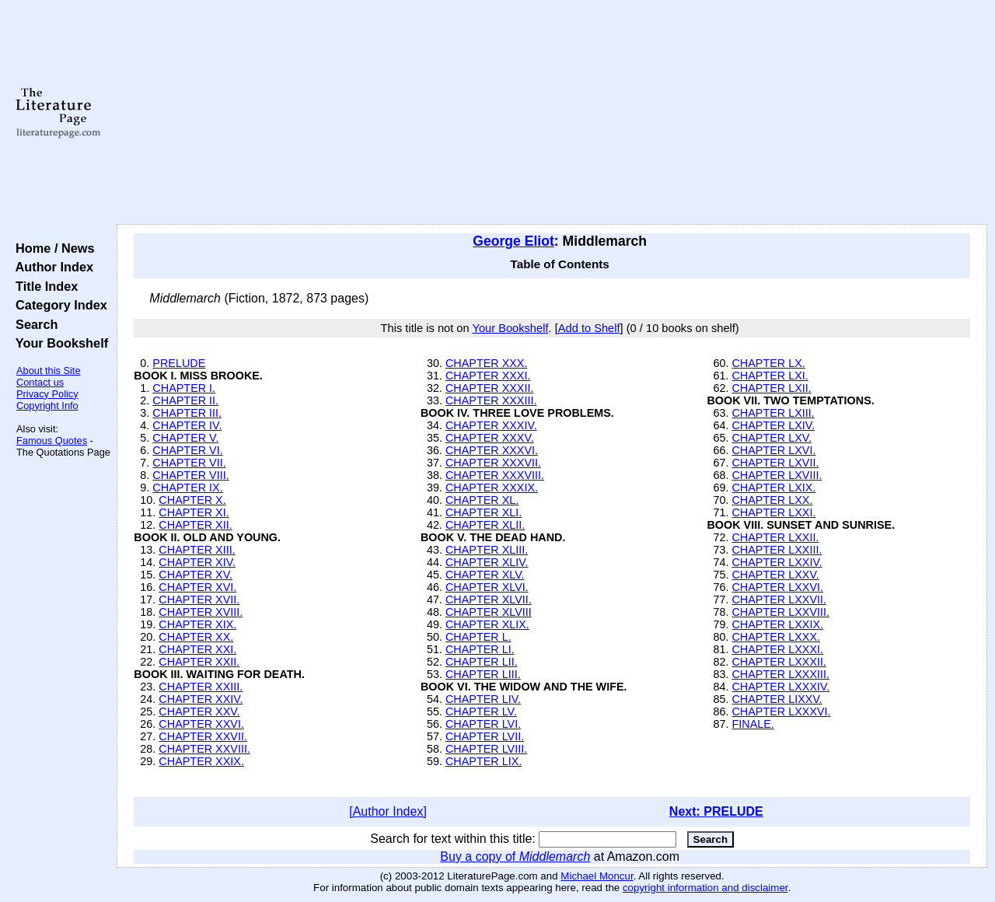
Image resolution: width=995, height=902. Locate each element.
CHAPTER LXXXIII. (780, 674)
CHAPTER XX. (196, 637)
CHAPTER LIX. (483, 761)
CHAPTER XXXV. (489, 438)
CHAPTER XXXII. (489, 388)
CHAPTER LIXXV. (776, 699)
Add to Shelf (589, 328)
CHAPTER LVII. (484, 736)
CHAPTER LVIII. (486, 749)
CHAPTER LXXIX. (777, 624)
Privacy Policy (47, 394)
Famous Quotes (51, 440)
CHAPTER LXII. (771, 388)
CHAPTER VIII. (190, 475)
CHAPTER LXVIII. (776, 475)
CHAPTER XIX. (197, 624)
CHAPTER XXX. (486, 363)
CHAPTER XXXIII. (491, 400)
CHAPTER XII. (195, 525)
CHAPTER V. (185, 438)
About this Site (48, 370)
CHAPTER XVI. (197, 587)
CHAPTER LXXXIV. (780, 686)
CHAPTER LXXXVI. (780, 711)
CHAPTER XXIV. (201, 699)
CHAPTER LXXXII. (778, 662)
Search (33, 324)
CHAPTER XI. (194, 512)
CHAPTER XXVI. (201, 724)
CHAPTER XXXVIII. (494, 475)
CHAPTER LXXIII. (776, 550)
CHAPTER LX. (768, 363)
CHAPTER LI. (480, 649)
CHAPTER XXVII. (203, 736)
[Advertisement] (552, 113)
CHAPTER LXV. (771, 438)
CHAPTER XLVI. (487, 587)
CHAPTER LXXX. (775, 637)
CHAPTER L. (478, 637)
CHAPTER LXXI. (773, 512)
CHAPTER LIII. (483, 674)
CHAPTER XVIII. (201, 612)
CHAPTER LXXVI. (777, 587)
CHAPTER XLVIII (488, 612)
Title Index (43, 286)
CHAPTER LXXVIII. (780, 612)
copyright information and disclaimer (705, 887)
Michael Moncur (596, 876)
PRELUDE (178, 363)
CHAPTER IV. (187, 425)
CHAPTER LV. (481, 711)
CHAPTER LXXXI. (777, 649)
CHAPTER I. (183, 388)
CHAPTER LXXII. (775, 537)
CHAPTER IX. (187, 487)
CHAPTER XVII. (199, 599)
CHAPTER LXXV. (775, 574)
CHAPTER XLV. (485, 574)
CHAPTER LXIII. (772, 413)
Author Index (51, 267)
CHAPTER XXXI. (488, 375)
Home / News (52, 248)
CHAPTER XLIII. (486, 550)
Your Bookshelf (58, 343)
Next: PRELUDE (716, 811)
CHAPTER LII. (481, 662)
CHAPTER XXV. (199, 711)
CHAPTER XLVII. (488, 599)
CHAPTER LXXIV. (776, 562)
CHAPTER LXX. (771, 500)
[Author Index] (388, 811)
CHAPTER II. (185, 400)
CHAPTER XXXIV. (491, 425)
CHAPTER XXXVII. (493, 462)
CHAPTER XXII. (199, 662)
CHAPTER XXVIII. (204, 749)
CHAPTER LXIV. (773, 425)
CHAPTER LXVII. (775, 462)
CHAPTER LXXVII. (778, 599)
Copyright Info (47, 405)
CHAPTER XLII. (485, 525)
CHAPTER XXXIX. (491, 487)
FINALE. (752, 724)
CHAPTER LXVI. (773, 450)
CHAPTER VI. (187, 450)
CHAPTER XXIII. (201, 686)
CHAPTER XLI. (483, 512)
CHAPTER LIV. (483, 699)
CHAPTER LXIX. (773, 487)
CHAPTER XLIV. (487, 562)
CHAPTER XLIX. (487, 624)
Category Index (58, 305)
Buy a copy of (515, 856)
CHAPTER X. (192, 500)
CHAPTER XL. (481, 500)
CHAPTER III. (187, 413)
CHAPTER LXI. (769, 375)
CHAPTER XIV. (197, 562)
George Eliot (513, 241)
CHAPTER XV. (195, 574)
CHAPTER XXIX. (201, 761)
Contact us (40, 382)
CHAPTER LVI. (483, 724)
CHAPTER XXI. (197, 649)
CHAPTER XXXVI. (491, 450)
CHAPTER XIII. (197, 550)
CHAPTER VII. (188, 462)
